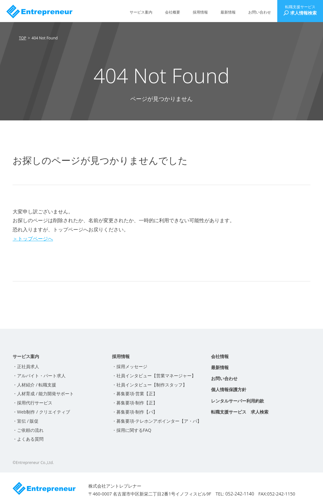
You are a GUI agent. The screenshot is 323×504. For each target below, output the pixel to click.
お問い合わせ (259, 12)
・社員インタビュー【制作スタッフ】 (149, 385)
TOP (22, 38)
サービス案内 (141, 12)
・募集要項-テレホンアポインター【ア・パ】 (157, 421)
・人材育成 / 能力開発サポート (43, 394)
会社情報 (220, 356)
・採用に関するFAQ (131, 430)
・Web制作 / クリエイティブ (41, 412)
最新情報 (228, 12)
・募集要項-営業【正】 (135, 394)
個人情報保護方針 (228, 389)
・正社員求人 (26, 366)
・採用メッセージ (129, 366)
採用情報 (200, 12)
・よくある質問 (28, 439)
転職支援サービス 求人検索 (239, 412)
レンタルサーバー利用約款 (237, 401)
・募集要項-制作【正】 (135, 403)
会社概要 (172, 12)
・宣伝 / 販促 (25, 421)
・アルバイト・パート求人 (39, 376)
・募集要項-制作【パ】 (135, 412)
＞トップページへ (33, 238)
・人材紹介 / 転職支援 (34, 385)
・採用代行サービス (32, 403)
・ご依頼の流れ (28, 430)
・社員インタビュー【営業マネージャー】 (154, 376)
